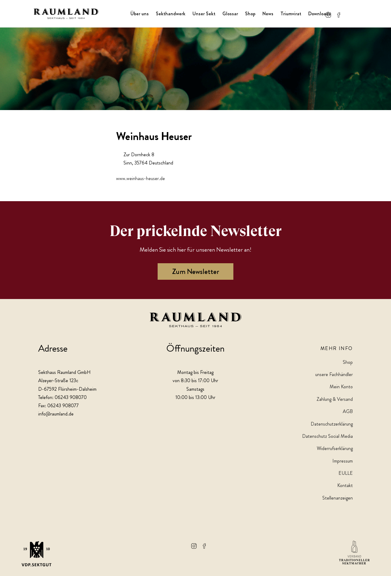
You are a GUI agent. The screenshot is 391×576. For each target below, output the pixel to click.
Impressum (342, 460)
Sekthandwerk (170, 13)
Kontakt (345, 485)
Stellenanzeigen (337, 497)
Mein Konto (341, 386)
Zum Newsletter (195, 271)
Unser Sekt (203, 13)
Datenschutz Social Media (327, 436)
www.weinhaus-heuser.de (140, 178)
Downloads (319, 13)
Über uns (139, 13)
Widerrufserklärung (335, 448)
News (267, 13)
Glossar (230, 13)
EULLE (345, 473)
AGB (348, 411)
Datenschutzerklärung (332, 423)
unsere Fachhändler (334, 374)
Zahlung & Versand (334, 399)
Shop (250, 13)
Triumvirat (290, 13)
